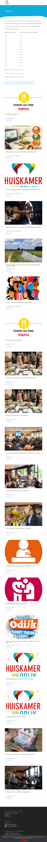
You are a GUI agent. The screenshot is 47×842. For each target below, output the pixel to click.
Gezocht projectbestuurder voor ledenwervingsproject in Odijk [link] (23, 189)
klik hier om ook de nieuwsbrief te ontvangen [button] (19, 82)
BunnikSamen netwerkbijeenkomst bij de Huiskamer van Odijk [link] (23, 453)
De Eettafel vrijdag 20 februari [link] (14, 340)
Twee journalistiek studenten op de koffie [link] (17, 490)
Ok (22, 840)
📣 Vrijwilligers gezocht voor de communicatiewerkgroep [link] (21, 152)
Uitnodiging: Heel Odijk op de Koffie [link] (15, 716)
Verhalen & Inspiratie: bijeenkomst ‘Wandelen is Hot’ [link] (20, 566)
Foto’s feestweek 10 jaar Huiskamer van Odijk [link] (18, 528)
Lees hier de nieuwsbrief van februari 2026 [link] (14, 77)
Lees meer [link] (9, 120)
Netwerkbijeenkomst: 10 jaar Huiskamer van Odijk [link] (19, 679)
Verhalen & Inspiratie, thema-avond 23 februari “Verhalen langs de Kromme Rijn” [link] (23, 265)
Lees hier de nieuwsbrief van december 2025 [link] (14, 73)
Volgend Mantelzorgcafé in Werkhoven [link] (16, 603)
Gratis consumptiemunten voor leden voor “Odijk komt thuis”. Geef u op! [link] (23, 642)
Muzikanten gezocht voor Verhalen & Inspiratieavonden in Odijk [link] (23, 227)
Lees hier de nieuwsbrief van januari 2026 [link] (14, 69)
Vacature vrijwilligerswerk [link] (16, 155)
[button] (41, 3)
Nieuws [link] (13, 118)
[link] (7, 2)
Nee (25, 840)
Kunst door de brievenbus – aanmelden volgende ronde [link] (21, 377)
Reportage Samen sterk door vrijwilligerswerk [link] (18, 792)
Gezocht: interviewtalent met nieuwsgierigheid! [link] (19, 302)
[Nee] (45, 838)
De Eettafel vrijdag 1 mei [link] (12, 114)
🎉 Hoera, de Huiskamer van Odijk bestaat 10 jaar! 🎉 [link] (20, 754)
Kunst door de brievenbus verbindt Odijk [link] (17, 415)
